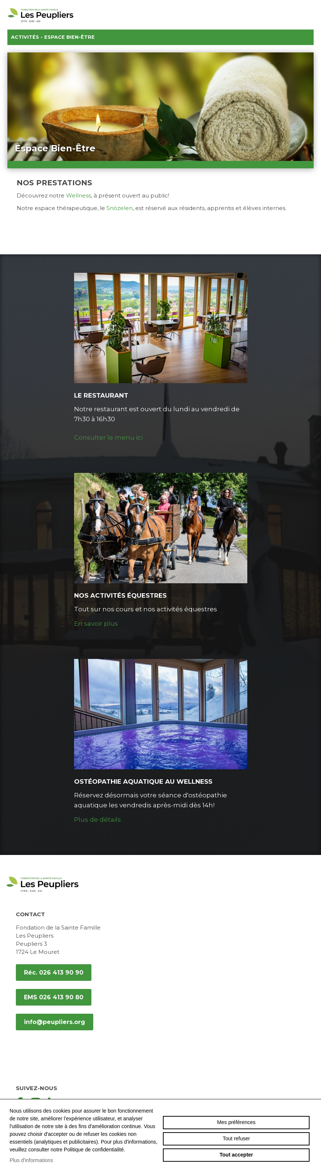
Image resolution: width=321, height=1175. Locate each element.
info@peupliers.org (54, 1021)
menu (310, 15)
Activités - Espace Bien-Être (160, 37)
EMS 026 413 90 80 (53, 997)
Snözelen (120, 208)
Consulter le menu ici (108, 437)
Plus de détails (97, 819)
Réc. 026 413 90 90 (53, 972)
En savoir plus (96, 623)
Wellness (78, 195)
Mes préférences (236, 1122)
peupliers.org (40, 23)
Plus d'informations (31, 1160)
